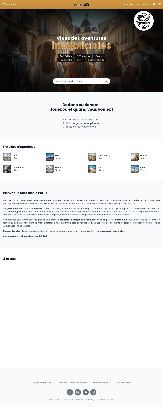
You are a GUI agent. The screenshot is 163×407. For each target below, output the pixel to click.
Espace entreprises (42, 382)
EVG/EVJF (99, 56)
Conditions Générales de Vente (72, 382)
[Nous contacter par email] (93, 392)
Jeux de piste (66, 56)
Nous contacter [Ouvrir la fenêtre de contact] (123, 383)
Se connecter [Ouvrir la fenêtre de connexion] (143, 4)
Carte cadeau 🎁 (96, 60)
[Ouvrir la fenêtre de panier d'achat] (158, 4)
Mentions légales (101, 382)
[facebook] (70, 392)
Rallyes (80, 60)
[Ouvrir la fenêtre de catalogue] (9, 4)
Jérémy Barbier (106, 399)
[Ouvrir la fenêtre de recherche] (154, 4)
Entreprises (128, 4)
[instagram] (78, 392)
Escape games (83, 56)
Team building (65, 60)
